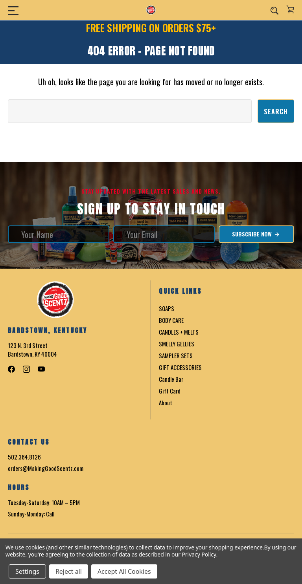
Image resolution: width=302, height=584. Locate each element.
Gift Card (169, 390)
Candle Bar (171, 379)
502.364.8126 (24, 456)
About (165, 402)
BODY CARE (171, 320)
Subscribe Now (256, 234)
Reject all (68, 571)
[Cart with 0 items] (290, 9)
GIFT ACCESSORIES (180, 367)
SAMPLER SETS (176, 355)
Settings (27, 571)
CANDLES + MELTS (179, 332)
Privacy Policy (199, 554)
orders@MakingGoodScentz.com (45, 468)
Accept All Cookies (124, 571)
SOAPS (166, 308)
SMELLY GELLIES (176, 343)
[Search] (274, 10)
